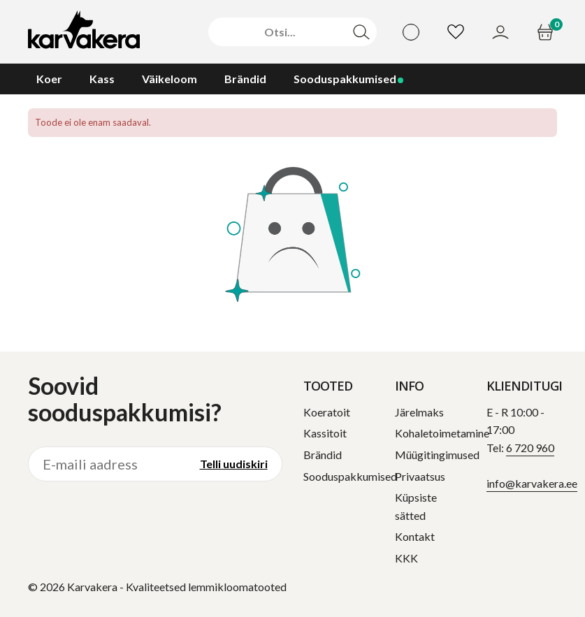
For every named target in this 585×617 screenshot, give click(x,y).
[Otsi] (280, 32)
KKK (406, 558)
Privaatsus (420, 476)
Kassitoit (325, 433)
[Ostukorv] (547, 32)
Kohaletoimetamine (442, 433)
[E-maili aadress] (107, 464)
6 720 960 (530, 447)
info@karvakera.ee (531, 483)
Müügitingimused (437, 454)
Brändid (322, 454)
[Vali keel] (411, 32)
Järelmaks (419, 412)
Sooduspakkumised (350, 476)
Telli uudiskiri (234, 463)
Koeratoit (326, 412)
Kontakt (415, 536)
